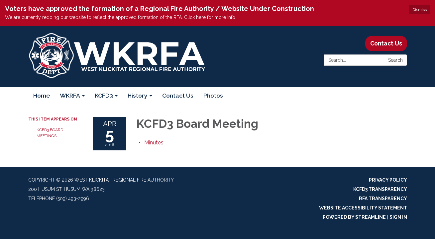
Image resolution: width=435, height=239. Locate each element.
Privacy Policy (388, 180)
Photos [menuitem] (213, 95)
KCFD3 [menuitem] (104, 95)
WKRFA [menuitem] (70, 95)
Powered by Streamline (354, 217)
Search (395, 60)
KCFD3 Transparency (380, 189)
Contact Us (386, 43)
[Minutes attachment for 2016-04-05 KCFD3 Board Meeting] (153, 142)
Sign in (398, 217)
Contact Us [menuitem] (177, 95)
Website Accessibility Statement (363, 207)
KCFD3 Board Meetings (50, 132)
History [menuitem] (138, 95)
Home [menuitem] (41, 95)
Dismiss (419, 9)
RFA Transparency (383, 198)
